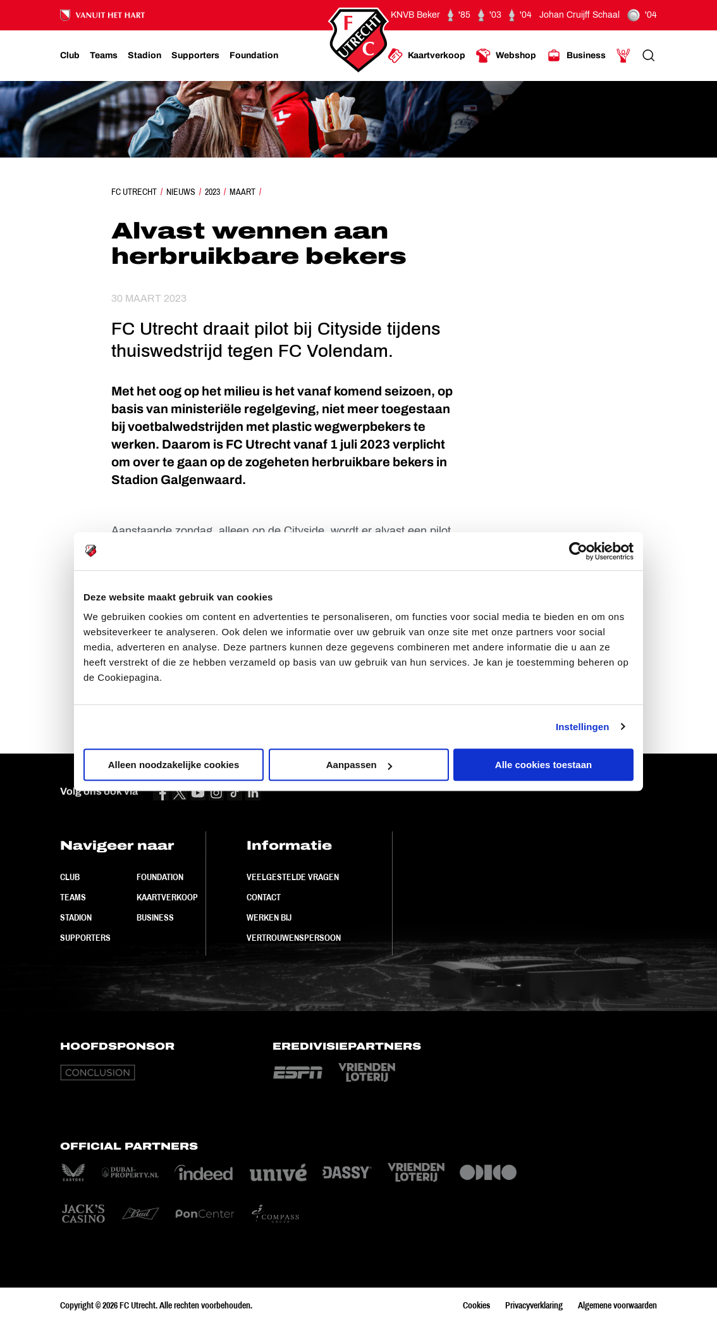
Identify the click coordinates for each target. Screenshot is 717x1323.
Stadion (76, 917)
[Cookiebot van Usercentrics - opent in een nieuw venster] (578, 551)
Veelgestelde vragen (293, 877)
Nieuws (180, 191)
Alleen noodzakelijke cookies (174, 764)
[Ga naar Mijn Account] (623, 55)
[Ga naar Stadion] (144, 55)
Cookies (476, 1305)
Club (70, 877)
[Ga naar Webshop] (505, 55)
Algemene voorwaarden (617, 1305)
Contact (264, 897)
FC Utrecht (134, 191)
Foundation (160, 877)
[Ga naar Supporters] (195, 55)
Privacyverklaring (534, 1305)
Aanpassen (359, 764)
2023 (212, 191)
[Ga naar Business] (576, 55)
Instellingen (583, 726)
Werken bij (269, 917)
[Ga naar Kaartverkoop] (426, 55)
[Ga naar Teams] (104, 55)
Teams (73, 897)
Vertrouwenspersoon (294, 937)
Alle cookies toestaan (543, 764)
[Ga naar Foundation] (254, 55)
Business (155, 917)
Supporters (85, 937)
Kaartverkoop (167, 897)
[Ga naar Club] (70, 55)
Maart (242, 191)
